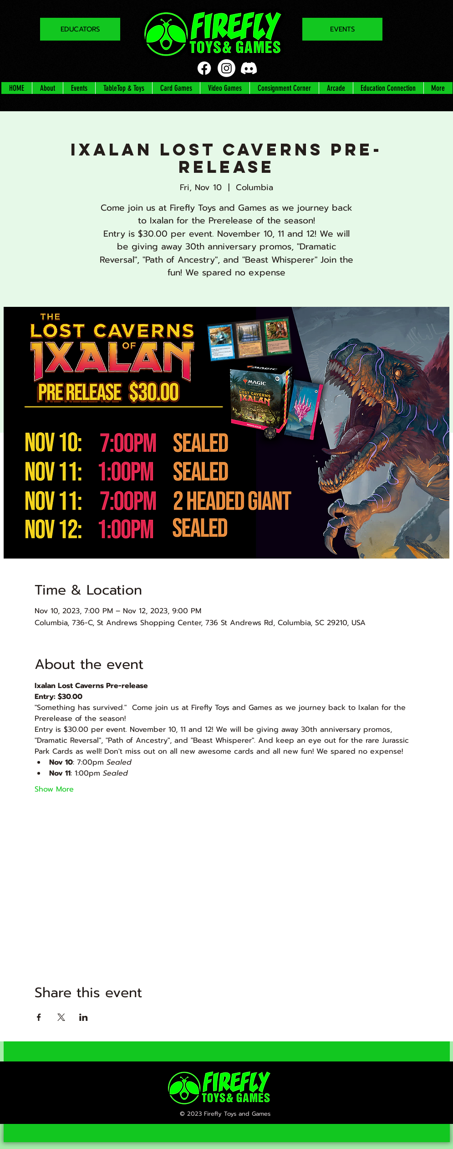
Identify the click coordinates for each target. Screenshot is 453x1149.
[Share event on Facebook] (39, 1017)
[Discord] (249, 68)
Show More (54, 789)
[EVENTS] (342, 29)
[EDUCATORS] (80, 29)
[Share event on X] (61, 1017)
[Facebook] (204, 68)
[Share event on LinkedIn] (83, 1017)
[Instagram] (226, 68)
